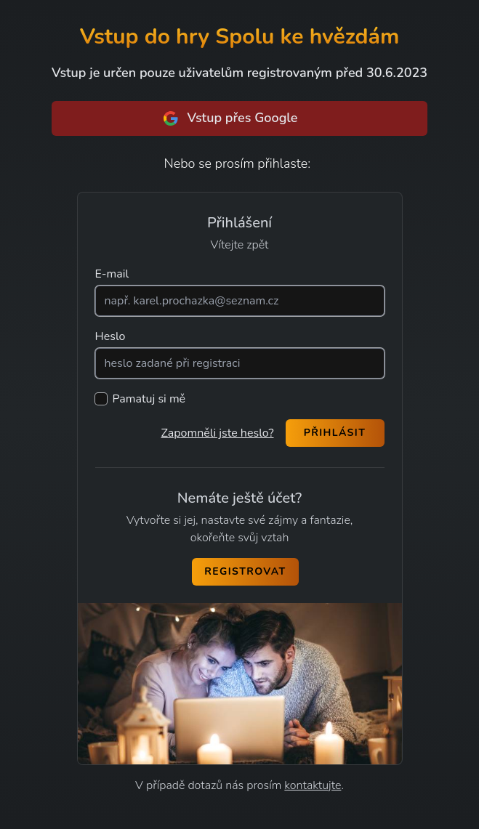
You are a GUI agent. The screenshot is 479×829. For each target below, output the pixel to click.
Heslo (110, 336)
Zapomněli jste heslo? (217, 433)
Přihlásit (335, 433)
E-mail (112, 274)
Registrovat (245, 571)
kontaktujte (312, 785)
